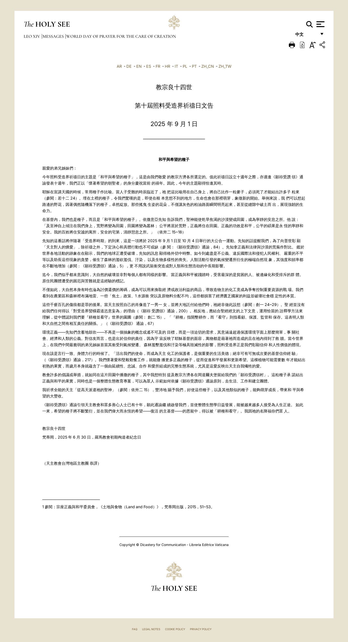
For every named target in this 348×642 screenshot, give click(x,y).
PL (185, 66)
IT (176, 66)
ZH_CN (207, 66)
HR (167, 66)
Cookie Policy (175, 629)
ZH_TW (225, 66)
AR (119, 66)
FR (158, 66)
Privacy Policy (200, 629)
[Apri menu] (320, 24)
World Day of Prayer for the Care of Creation (121, 36)
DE (129, 66)
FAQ (134, 629)
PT (194, 66)
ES (148, 66)
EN (139, 66)
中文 (306, 35)
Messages (54, 36)
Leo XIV (32, 36)
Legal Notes (151, 629)
